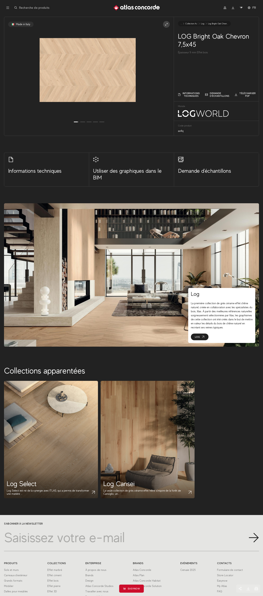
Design (89, 580)
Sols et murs (11, 570)
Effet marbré (54, 570)
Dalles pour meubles (16, 591)
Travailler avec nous (96, 591)
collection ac (191, 23)
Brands (89, 575)
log (202, 23)
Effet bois (53, 580)
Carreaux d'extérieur (15, 575)
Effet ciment (54, 575)
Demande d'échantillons (217, 94)
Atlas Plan (138, 575)
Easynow (131, 588)
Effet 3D (52, 591)
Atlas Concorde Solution (147, 586)
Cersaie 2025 (188, 570)
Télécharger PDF (245, 94)
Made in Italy (21, 24)
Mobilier (8, 586)
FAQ (219, 591)
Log (199, 337)
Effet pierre (53, 586)
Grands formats (13, 580)
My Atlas (222, 586)
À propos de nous (95, 570)
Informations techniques (189, 94)
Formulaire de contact (230, 570)
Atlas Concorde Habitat (147, 580)
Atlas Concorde (142, 570)
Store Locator (225, 575)
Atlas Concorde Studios (99, 586)
